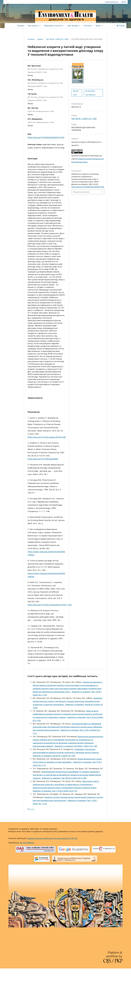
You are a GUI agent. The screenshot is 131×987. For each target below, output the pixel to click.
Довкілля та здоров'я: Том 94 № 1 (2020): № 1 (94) (54, 774)
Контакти (88, 25)
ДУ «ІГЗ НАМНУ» (27, 861)
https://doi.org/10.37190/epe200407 (43, 477)
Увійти (123, 2)
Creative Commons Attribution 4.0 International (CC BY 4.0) (52, 857)
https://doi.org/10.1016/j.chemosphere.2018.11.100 (50, 623)
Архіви (40, 39)
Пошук (121, 25)
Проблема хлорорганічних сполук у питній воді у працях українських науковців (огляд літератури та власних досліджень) (67, 719)
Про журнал (33, 25)
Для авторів (73, 25)
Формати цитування (81, 192)
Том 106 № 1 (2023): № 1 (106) (57, 39)
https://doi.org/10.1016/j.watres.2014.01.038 (47, 455)
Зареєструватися (111, 2)
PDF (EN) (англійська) (90, 93)
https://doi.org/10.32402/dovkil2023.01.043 (46, 137)
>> (33, 827)
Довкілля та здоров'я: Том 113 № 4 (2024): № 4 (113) (55, 809)
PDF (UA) (76, 93)
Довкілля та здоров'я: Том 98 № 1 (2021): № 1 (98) (76, 764)
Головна (20, 25)
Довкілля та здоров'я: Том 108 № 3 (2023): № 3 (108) (64, 796)
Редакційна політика (53, 25)
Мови (98, 25)
